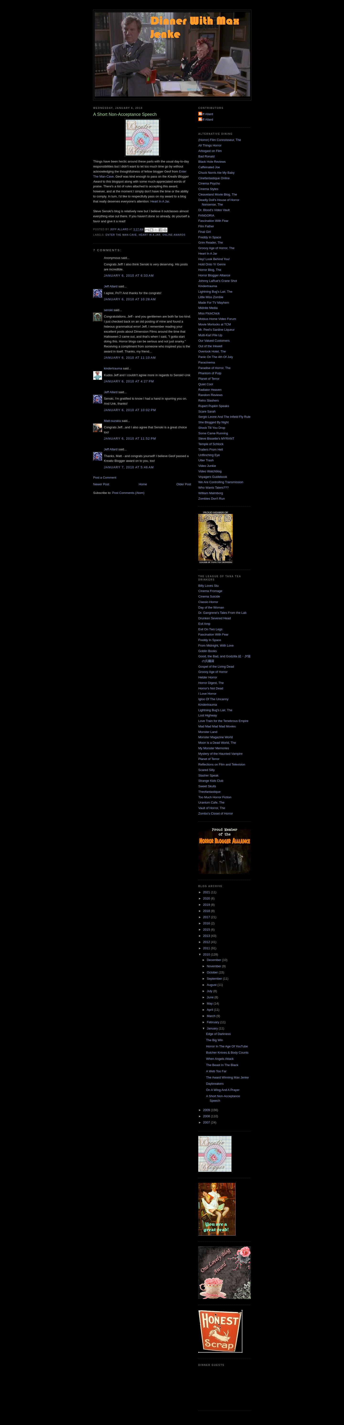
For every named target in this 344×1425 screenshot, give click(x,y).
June (211, 997)
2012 (207, 942)
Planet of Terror (209, 378)
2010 (207, 954)
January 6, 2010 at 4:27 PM (129, 381)
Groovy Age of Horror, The (216, 248)
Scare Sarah (206, 411)
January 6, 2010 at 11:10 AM (130, 357)
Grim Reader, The (210, 242)
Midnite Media (208, 308)
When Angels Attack (220, 1059)
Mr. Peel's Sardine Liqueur (216, 329)
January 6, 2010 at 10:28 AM (130, 299)
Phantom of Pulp (209, 373)
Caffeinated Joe (209, 167)
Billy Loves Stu (208, 585)
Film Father (206, 226)
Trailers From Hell (210, 449)
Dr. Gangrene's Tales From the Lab (222, 613)
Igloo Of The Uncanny (213, 699)
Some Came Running (213, 433)
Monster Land (207, 732)
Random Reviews (210, 395)
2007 (207, 1122)
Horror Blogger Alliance (214, 275)
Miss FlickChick (209, 313)
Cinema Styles (208, 189)
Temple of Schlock (211, 444)
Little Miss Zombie (210, 297)
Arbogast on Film (210, 151)
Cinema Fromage (210, 591)
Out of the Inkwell (210, 346)
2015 (207, 929)
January (213, 1028)
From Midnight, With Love (216, 645)
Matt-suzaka (112, 421)
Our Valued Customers (214, 340)
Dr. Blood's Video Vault (214, 210)
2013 (207, 936)
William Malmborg (210, 493)
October (213, 972)
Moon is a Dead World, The (217, 742)
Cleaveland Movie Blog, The (217, 194)
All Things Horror (209, 145)
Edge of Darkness (218, 1034)
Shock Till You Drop (211, 428)
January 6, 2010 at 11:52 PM (130, 438)
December (214, 960)
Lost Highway (207, 715)
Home (143, 484)
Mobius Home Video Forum (217, 319)
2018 (207, 911)
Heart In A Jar (159, 201)
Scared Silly (206, 770)
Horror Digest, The (211, 683)
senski (108, 310)
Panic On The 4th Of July (215, 357)
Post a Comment (104, 477)
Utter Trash (206, 460)
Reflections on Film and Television (221, 764)
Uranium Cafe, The (211, 802)
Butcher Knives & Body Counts (227, 1052)
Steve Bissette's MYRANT (216, 438)
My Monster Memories (213, 748)
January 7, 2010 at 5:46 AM (129, 467)
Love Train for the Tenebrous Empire (223, 721)
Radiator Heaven (210, 389)
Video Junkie (207, 466)
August (212, 985)
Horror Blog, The (209, 270)
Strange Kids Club (210, 780)
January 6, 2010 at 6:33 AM (129, 275)
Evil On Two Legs (210, 629)
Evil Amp (204, 624)
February (213, 1022)
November (214, 966)
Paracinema (206, 362)
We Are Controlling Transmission (220, 482)
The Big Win (214, 1040)
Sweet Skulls (207, 786)
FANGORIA (206, 215)
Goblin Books (207, 651)
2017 (207, 917)
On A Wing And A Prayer (222, 1090)
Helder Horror (207, 677)
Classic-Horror (208, 602)
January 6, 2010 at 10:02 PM (130, 410)
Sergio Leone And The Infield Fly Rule (224, 417)
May (210, 1003)
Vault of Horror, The (211, 808)
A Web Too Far (216, 1071)
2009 (207, 1110)
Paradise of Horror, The (214, 368)
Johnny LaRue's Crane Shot (217, 281)
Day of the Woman (211, 607)
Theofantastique (209, 792)
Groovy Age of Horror (213, 672)
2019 (207, 904)
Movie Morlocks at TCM (214, 324)
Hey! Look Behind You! (214, 259)
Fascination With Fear (213, 221)
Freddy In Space (209, 237)
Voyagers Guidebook (212, 477)
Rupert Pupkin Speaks (213, 406)
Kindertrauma (207, 286)
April (210, 1009)
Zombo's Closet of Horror (215, 813)
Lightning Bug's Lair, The (215, 291)
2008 (207, 1116)
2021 (207, 892)
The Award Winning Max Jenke (227, 1077)
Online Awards (174, 235)
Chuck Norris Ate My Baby (216, 172)
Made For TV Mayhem (213, 302)
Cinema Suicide (209, 596)
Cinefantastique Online (214, 178)
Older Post (184, 484)
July (210, 991)
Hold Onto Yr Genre (212, 264)
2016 (207, 923)
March (211, 1016)
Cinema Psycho (209, 183)
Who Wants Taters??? (213, 487)
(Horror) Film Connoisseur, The (219, 140)
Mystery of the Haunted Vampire (220, 753)
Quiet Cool (205, 384)
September (215, 978)
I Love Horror (207, 693)
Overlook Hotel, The (212, 351)
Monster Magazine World (215, 737)
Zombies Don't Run (211, 498)
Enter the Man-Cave (121, 235)
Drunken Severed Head (214, 618)
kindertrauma (113, 368)
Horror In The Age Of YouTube (227, 1046)
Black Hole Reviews (212, 161)
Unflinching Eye (209, 455)
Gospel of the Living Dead (216, 666)
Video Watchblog (210, 471)
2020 (207, 898)
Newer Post (101, 484)
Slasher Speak (208, 775)
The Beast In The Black (222, 1065)
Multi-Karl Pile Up (210, 335)
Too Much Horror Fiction (214, 797)
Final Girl (204, 232)
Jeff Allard (111, 286)
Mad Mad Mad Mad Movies (217, 726)
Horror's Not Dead (210, 688)
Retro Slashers (208, 400)
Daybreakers (215, 1083)
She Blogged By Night (213, 422)
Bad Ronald (206, 156)
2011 (207, 948)
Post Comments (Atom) (128, 493)
